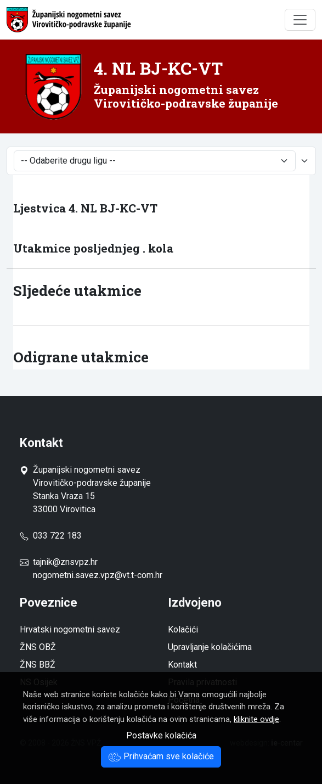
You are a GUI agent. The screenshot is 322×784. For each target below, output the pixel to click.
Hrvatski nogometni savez (70, 629)
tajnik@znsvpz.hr (65, 562)
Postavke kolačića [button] (161, 735)
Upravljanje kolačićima (210, 647)
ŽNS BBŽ (37, 664)
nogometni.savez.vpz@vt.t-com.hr (97, 575)
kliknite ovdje (256, 719)
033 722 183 (51, 535)
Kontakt (182, 664)
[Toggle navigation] (300, 20)
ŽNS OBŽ (38, 647)
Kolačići (183, 629)
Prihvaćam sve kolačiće (161, 756)
